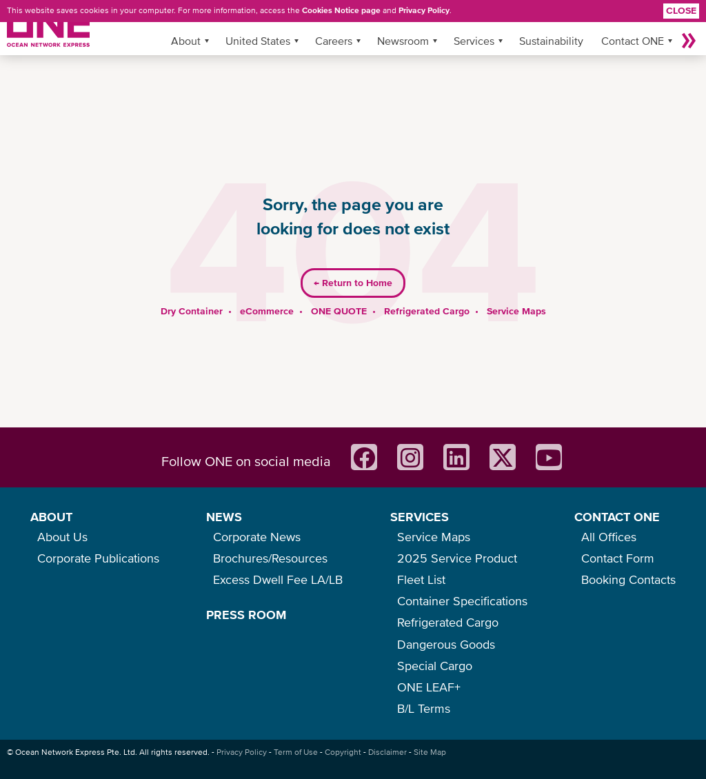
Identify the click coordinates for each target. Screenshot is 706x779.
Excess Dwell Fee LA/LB (278, 579)
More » (688, 40)
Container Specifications (462, 601)
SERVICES (419, 516)
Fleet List (421, 579)
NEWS (224, 516)
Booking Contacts (628, 579)
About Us (62, 536)
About (186, 40)
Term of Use (296, 752)
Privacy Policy (424, 10)
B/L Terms (423, 708)
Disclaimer (387, 752)
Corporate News (257, 536)
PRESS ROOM (246, 614)
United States (257, 40)
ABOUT (51, 516)
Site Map (430, 752)
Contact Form (617, 558)
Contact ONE (632, 40)
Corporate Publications (98, 558)
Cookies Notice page (341, 10)
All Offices (608, 536)
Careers (333, 40)
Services (474, 40)
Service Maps (516, 310)
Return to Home (353, 282)
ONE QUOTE (339, 310)
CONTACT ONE (617, 516)
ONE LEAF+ (429, 687)
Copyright (343, 752)
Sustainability (551, 40)
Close (681, 10)
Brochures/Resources (270, 558)
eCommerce (267, 310)
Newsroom (403, 40)
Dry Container (192, 310)
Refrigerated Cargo (427, 310)
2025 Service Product (457, 558)
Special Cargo (434, 665)
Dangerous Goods (446, 644)
